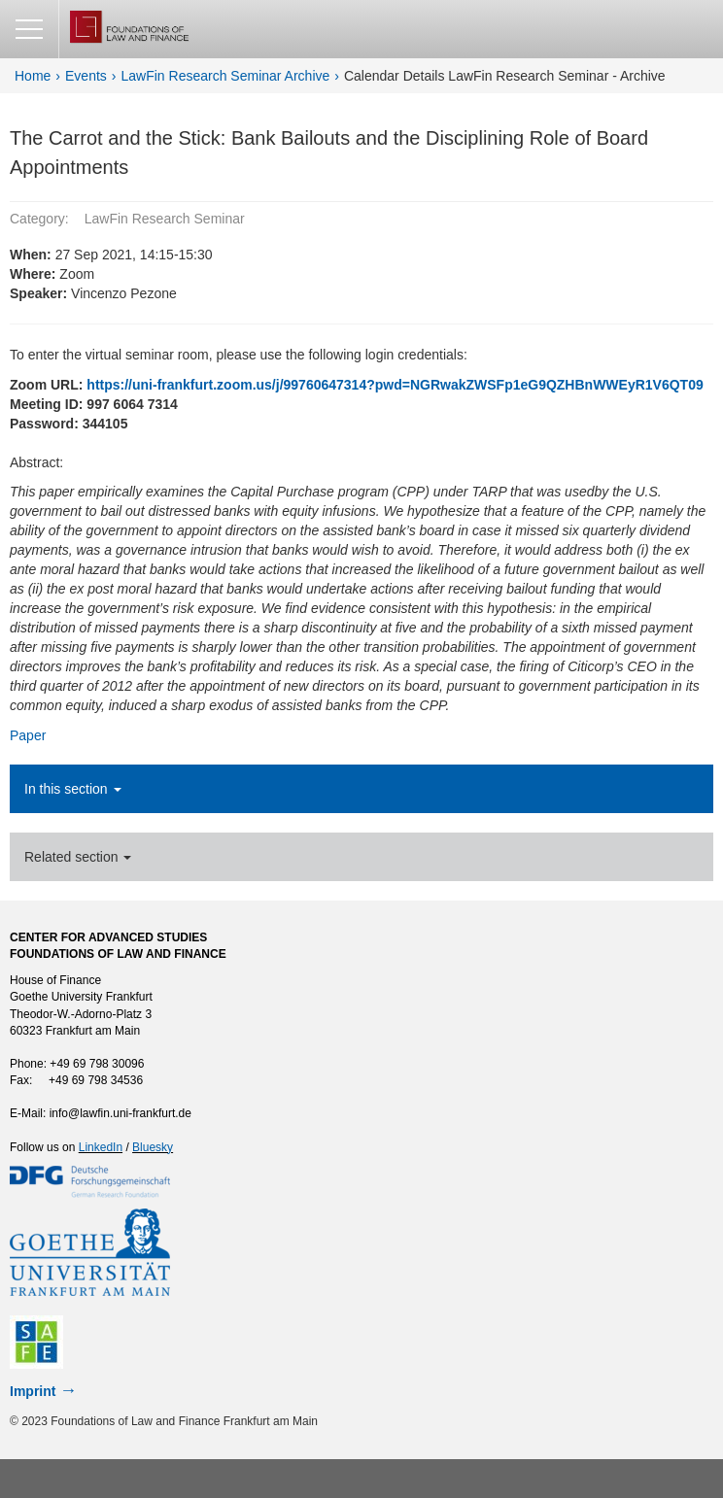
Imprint (32, 1391)
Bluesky (152, 1147)
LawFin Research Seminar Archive (225, 76)
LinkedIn (100, 1147)
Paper (28, 735)
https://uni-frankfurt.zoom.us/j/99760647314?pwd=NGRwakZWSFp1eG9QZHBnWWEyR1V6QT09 (394, 384)
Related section (77, 857)
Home (33, 76)
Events (86, 76)
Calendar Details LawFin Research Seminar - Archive (505, 76)
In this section (72, 789)
